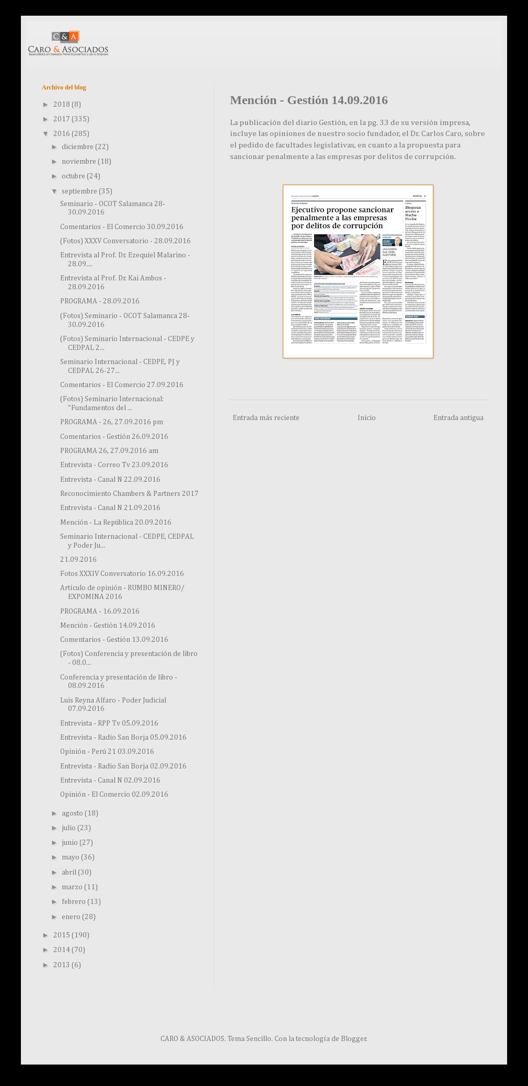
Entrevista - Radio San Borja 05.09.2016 (123, 737)
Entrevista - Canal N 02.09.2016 (110, 780)
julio (69, 828)
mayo (71, 857)
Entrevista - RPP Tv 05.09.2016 (109, 723)
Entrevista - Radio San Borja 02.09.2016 (123, 766)
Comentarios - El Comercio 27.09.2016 (121, 385)
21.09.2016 (78, 559)
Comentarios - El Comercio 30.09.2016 (121, 227)
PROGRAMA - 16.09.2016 (100, 611)
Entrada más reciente (266, 418)
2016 (62, 134)
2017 (62, 119)
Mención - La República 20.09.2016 (115, 522)
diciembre (78, 147)
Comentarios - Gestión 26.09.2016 (114, 436)
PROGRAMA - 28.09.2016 (100, 301)
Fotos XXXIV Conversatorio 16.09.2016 (122, 574)
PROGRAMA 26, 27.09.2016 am (109, 451)
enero (72, 917)
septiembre (80, 191)
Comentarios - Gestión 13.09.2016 (114, 639)
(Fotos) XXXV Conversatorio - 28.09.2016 (125, 241)
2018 (62, 104)
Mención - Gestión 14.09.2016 (107, 625)
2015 (62, 935)
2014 (62, 950)
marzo (73, 887)
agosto (73, 813)
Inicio (367, 418)
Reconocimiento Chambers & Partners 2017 (129, 493)
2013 (62, 965)
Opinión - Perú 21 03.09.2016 (107, 751)
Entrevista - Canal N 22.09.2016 (110, 479)
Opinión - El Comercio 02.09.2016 (114, 794)
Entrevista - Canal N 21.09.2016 (110, 508)
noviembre (80, 161)
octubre (74, 176)
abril (70, 872)
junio (70, 842)
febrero (74, 902)
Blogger (353, 1039)
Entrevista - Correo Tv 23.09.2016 (114, 465)
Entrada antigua (458, 418)
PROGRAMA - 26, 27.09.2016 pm (111, 422)
